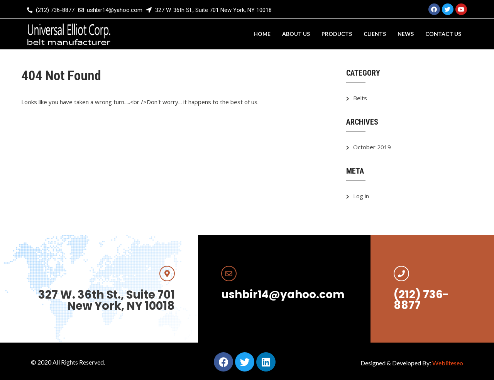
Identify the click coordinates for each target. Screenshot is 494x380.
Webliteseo (447, 362)
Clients (375, 33)
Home (262, 33)
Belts (360, 98)
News (406, 33)
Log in (361, 196)
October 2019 (372, 147)
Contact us (443, 33)
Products (336, 33)
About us (296, 33)
